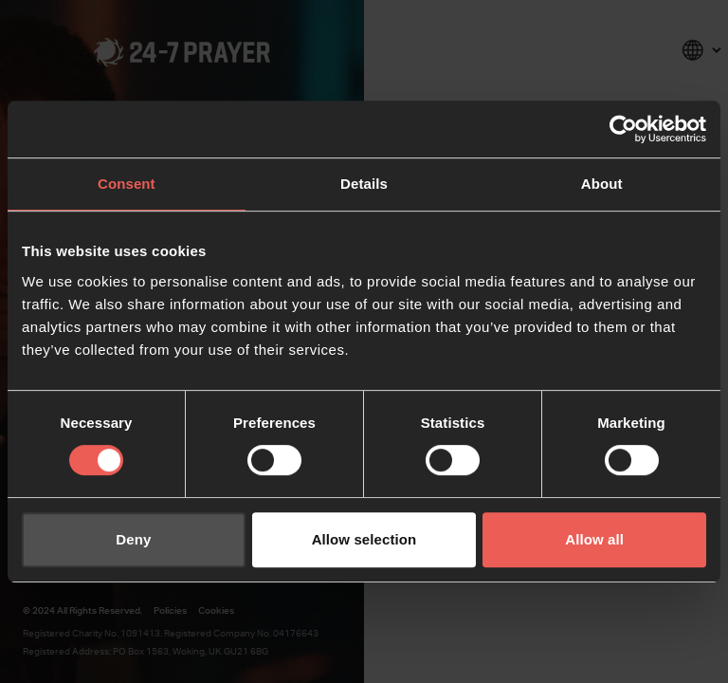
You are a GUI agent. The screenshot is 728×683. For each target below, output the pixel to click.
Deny (133, 539)
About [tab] (602, 183)
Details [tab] (364, 183)
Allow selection (364, 539)
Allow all (594, 539)
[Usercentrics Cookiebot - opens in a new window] (623, 129)
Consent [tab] (126, 183)
